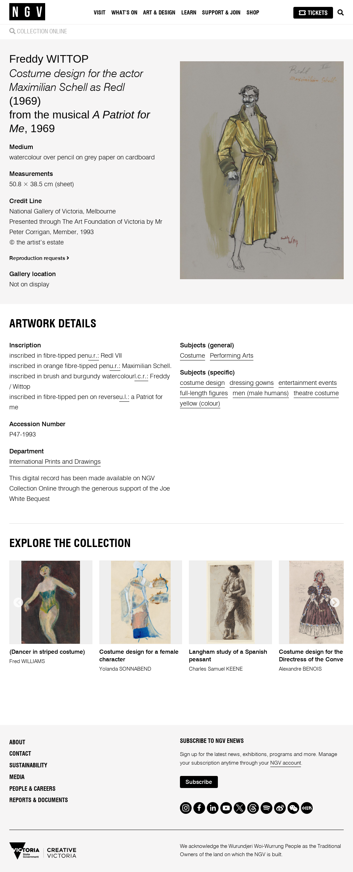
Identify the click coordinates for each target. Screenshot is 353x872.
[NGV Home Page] (27, 12)
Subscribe (198, 782)
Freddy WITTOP (49, 59)
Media (16, 777)
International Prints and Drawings (55, 462)
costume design (202, 383)
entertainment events (308, 383)
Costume (192, 356)
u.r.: (93, 356)
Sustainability (28, 765)
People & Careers (32, 789)
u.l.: (124, 397)
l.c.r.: (141, 377)
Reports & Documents (38, 800)
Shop (252, 12)
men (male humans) (261, 393)
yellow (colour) (200, 404)
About (17, 742)
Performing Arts (231, 356)
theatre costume (316, 393)
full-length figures (204, 393)
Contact (20, 754)
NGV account (285, 763)
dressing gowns (252, 383)
